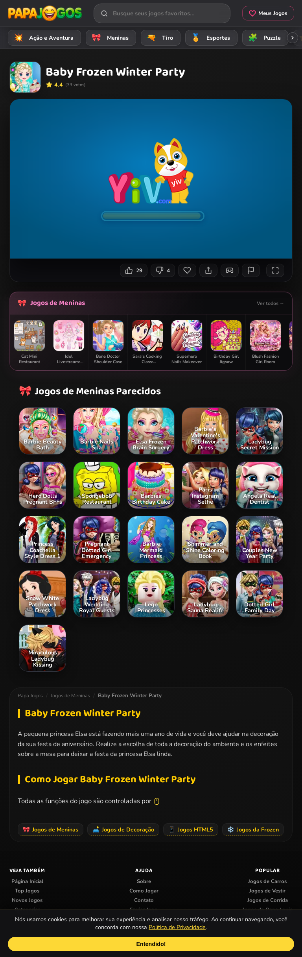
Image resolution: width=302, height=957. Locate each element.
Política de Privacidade (177, 927)
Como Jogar (143, 890)
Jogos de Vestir (267, 890)
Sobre (144, 881)
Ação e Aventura (42, 37)
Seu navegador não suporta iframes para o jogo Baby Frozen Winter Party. (151, 179)
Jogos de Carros (267, 881)
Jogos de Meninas (57, 303)
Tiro (158, 37)
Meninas (109, 37)
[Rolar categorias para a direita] (292, 37)
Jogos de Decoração (123, 829)
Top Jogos (27, 890)
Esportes (209, 37)
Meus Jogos (268, 13)
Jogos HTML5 (190, 829)
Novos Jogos (27, 900)
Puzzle (263, 37)
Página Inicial (27, 881)
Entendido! (151, 944)
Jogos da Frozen (253, 829)
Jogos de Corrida (267, 900)
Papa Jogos (30, 695)
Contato (144, 900)
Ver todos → (270, 303)
